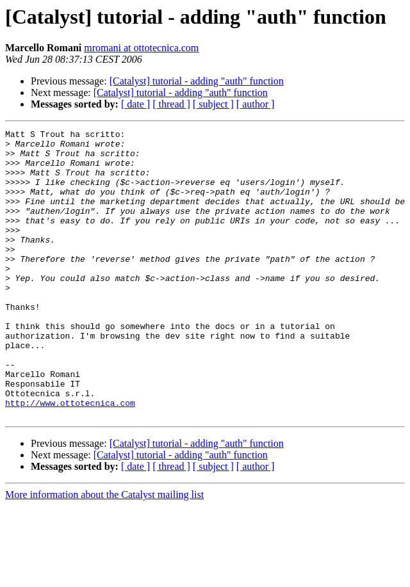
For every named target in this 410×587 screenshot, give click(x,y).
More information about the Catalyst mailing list (104, 552)
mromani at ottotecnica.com (141, 47)
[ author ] (255, 104)
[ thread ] (171, 104)
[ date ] (135, 104)
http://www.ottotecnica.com (70, 458)
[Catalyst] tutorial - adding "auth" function (197, 81)
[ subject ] (213, 104)
